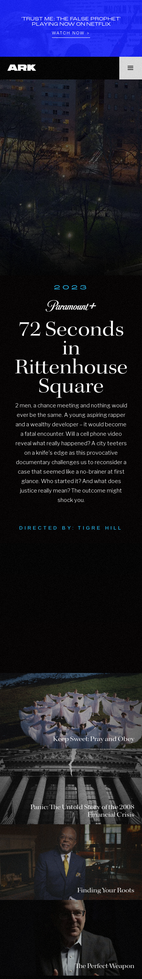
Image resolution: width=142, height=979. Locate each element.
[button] (130, 68)
